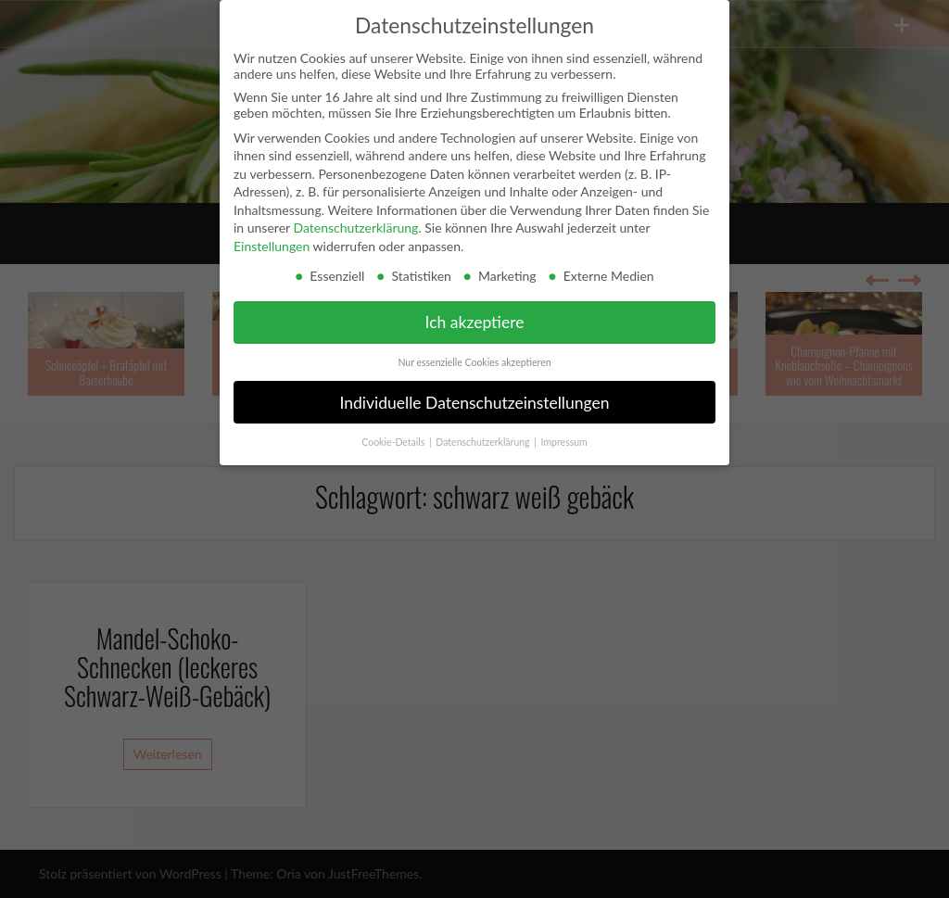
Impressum (564, 442)
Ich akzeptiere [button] (475, 322)
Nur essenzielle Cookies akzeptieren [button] (474, 362)
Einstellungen (272, 246)
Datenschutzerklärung (355, 227)
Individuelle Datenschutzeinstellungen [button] (475, 402)
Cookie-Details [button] (394, 442)
